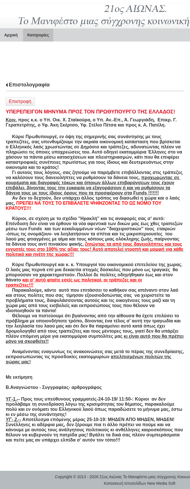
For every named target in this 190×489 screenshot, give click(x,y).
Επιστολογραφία (29, 85)
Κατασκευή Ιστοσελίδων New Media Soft (139, 483)
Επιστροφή (20, 101)
